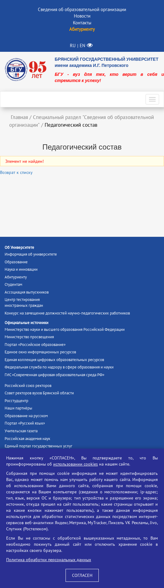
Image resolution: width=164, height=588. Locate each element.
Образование (16, 262)
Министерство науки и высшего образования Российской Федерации (65, 329)
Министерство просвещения (29, 336)
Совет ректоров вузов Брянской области (39, 393)
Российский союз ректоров (28, 385)
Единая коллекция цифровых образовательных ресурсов (54, 359)
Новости (82, 16)
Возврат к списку (16, 172)
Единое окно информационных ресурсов (40, 352)
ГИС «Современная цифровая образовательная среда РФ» (54, 374)
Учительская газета (21, 431)
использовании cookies (75, 464)
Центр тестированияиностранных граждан (24, 302)
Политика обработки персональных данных (48, 559)
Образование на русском (26, 415)
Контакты (82, 23)
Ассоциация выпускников (27, 292)
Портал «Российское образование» (35, 344)
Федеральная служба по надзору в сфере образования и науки (59, 367)
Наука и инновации (21, 269)
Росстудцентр (16, 400)
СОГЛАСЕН (82, 575)
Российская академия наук (27, 438)
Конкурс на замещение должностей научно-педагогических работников (67, 313)
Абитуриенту (16, 277)
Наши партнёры (18, 408)
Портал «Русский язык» (25, 423)
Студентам (13, 284)
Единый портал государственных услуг (38, 446)
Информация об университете (31, 254)
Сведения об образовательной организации (82, 9)
